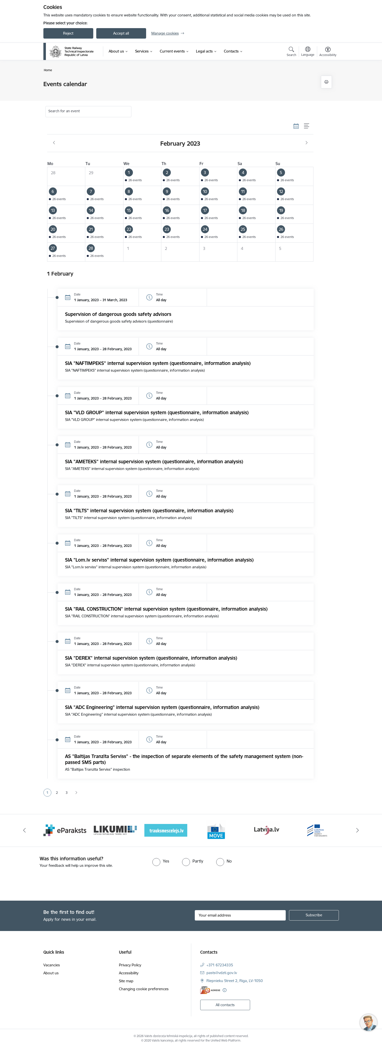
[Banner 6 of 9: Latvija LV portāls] (266, 830)
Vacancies (51, 965)
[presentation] (42, 882)
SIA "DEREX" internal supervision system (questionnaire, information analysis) (151, 658)
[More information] (224, 990)
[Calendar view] (296, 126)
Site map (126, 981)
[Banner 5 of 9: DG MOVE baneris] (216, 830)
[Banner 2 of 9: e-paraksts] (65, 830)
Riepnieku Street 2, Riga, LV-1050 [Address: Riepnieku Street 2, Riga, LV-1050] (234, 980)
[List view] (307, 126)
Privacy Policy (130, 965)
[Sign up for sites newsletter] (314, 915)
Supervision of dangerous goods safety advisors (118, 314)
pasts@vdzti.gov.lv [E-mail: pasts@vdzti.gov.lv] (221, 972)
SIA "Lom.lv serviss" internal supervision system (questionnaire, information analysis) (159, 560)
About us (51, 973)
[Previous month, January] (54, 143)
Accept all (121, 33)
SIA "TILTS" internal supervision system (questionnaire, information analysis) (149, 511)
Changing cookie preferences (144, 989)
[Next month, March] (306, 143)
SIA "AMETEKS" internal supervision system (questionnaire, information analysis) (154, 462)
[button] (142, 176)
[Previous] (24, 830)
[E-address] (210, 990)
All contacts (225, 1004)
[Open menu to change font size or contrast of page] (328, 52)
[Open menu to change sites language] (308, 52)
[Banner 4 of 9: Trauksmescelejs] (166, 830)
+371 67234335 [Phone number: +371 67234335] (219, 965)
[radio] (160, 861)
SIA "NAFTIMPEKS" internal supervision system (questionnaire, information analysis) (158, 363)
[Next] (358, 830)
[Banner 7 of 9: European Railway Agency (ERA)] (317, 830)
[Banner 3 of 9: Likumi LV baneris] (115, 830)
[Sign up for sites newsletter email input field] (240, 915)
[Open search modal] (291, 52)
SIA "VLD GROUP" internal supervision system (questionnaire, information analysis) (157, 412)
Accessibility (128, 973)
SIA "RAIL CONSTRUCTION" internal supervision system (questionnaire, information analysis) (166, 609)
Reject (68, 33)
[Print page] (326, 82)
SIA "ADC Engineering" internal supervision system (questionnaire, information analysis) (162, 707)
